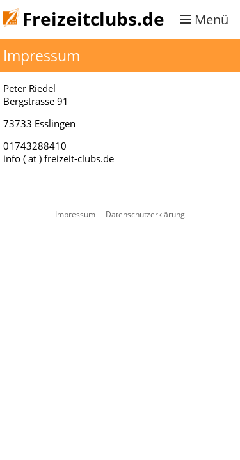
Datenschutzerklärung (145, 214)
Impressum (75, 214)
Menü (211, 19)
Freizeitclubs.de (93, 18)
